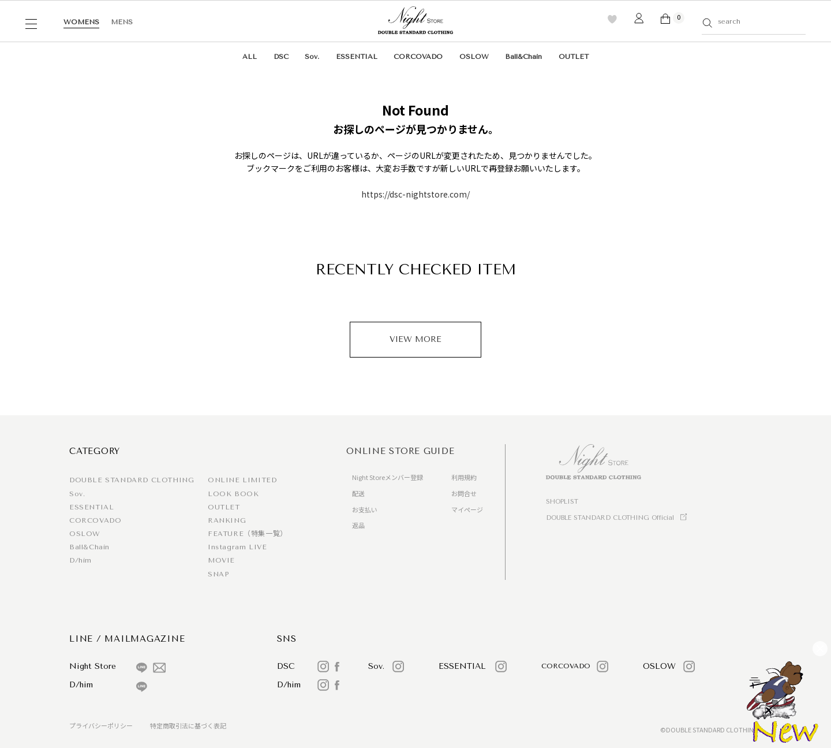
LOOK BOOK (233, 494)
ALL (249, 57)
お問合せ (464, 493)
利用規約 (464, 477)
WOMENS (81, 22)
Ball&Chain (523, 57)
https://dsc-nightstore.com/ (415, 194)
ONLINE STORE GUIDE (400, 451)
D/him (80, 560)
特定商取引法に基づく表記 (188, 725)
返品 (358, 525)
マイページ (467, 509)
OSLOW (474, 57)
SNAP (218, 574)
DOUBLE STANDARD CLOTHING (131, 480)
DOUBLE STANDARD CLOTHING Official (610, 518)
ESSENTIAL (356, 57)
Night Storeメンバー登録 (387, 477)
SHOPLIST (562, 501)
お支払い (364, 509)
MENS (122, 22)
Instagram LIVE (237, 547)
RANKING (227, 520)
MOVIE (221, 560)
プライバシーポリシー (101, 725)
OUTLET (574, 57)
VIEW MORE (415, 339)
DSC (281, 57)
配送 (358, 493)
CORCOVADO (418, 57)
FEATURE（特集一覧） (247, 534)
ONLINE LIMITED (242, 480)
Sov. (312, 57)
